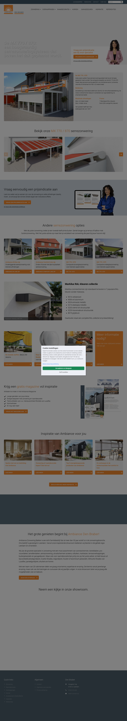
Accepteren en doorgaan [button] (63, 368)
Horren (75, 9)
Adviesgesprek (77, 2)
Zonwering (36, 9)
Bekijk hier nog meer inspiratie (62, 484)
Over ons (103, 2)
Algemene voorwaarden (43, 687)
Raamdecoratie (63, 9)
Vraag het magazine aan (15, 411)
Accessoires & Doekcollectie (13, 696)
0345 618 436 (72, 690)
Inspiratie (99, 9)
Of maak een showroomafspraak (82, 61)
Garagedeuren (87, 9)
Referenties (111, 9)
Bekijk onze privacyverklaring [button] (51, 364)
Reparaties (87, 2)
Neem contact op (73, 693)
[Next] (121, 154)
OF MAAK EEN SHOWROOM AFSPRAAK (14, 207)
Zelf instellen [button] (63, 372)
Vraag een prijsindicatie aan (16, 202)
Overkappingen (49, 9)
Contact (96, 2)
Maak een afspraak (28, 578)
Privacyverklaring (41, 690)
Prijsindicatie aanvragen (84, 57)
